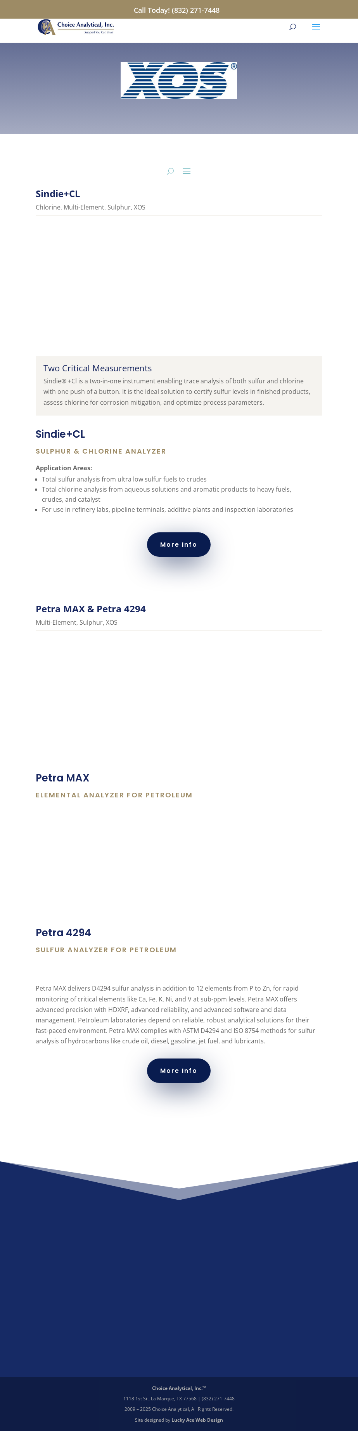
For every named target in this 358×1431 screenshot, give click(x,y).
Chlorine (48, 207)
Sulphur (119, 207)
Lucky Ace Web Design (197, 1420)
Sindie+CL (58, 193)
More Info (178, 544)
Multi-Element (84, 207)
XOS (139, 207)
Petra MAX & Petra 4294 (91, 608)
